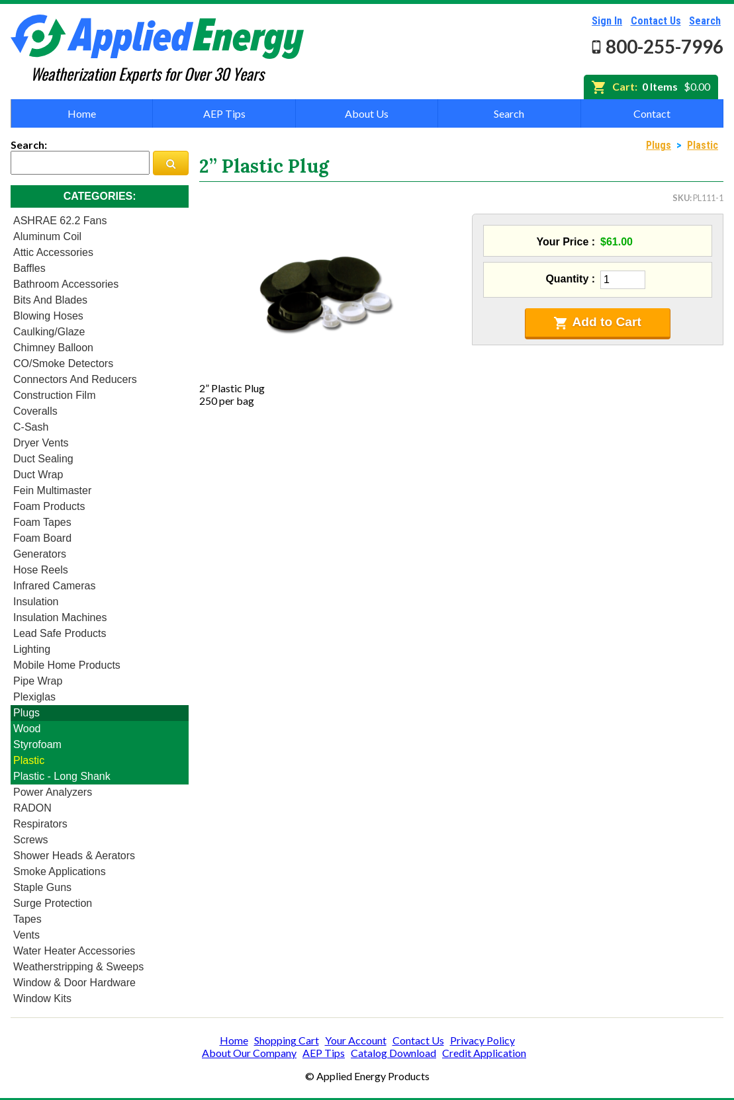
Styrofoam (37, 744)
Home (82, 113)
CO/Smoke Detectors (63, 363)
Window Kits (42, 998)
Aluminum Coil (47, 236)
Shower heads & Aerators (74, 855)
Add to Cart (597, 322)
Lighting (31, 649)
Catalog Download (393, 1052)
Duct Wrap (38, 474)
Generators (39, 554)
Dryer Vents (41, 442)
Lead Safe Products (60, 633)
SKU (681, 197)
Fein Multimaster (52, 490)
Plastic (28, 760)
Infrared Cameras (54, 585)
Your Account (356, 1040)
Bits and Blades (50, 300)
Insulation (36, 601)
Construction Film (54, 395)
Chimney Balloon (53, 347)
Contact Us (656, 21)
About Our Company (249, 1052)
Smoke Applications (59, 871)
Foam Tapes (42, 522)
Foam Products (49, 506)
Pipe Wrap (37, 681)
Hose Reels (40, 569)
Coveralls (35, 411)
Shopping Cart (286, 1040)
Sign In (607, 21)
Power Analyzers (52, 792)
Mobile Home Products (66, 665)
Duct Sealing (43, 458)
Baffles (29, 268)
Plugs (26, 712)
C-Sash (30, 427)
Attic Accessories (53, 252)
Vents (26, 935)
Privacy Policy (482, 1040)
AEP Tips (224, 113)
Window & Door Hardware (74, 982)
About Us (367, 113)
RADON (32, 808)
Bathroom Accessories (65, 284)
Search (705, 21)
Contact (651, 113)
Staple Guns (42, 887)
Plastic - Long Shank (62, 776)
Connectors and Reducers (75, 379)
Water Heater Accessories (74, 950)
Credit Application (484, 1052)
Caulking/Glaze (49, 331)
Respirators (40, 823)
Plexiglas (34, 696)
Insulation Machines (60, 617)
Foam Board (42, 538)
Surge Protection (52, 903)
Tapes (27, 919)
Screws (30, 839)
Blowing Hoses (48, 315)
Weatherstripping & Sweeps (78, 966)
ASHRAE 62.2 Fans (60, 220)
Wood (27, 728)
